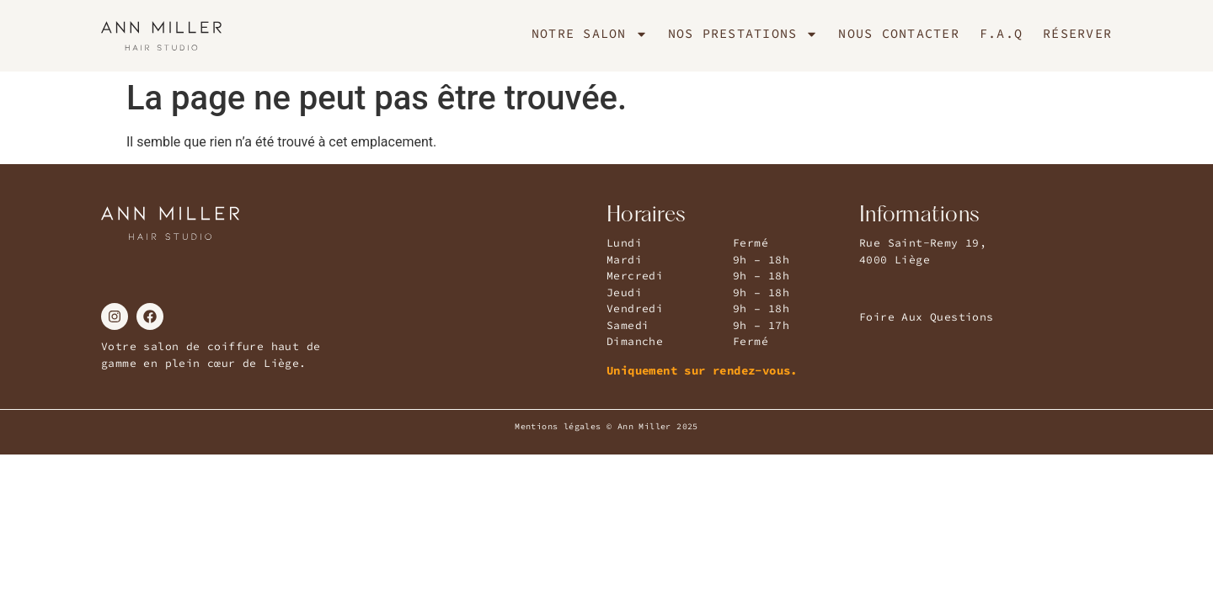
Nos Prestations (743, 33)
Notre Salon (590, 33)
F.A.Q (1001, 33)
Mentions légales (558, 426)
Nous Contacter (898, 33)
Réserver (1077, 33)
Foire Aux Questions (926, 317)
